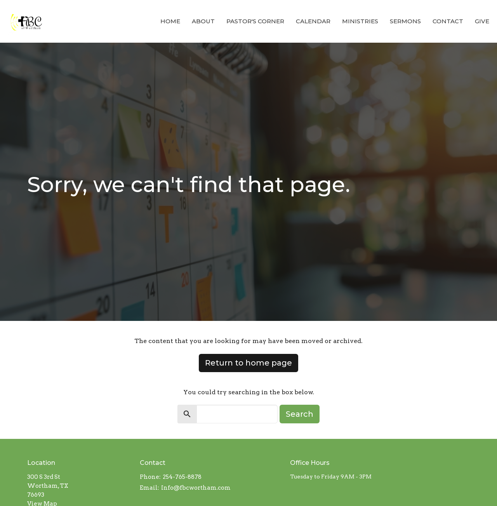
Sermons (405, 21)
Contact (448, 21)
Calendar (313, 21)
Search (299, 414)
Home (170, 21)
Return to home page (248, 362)
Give (482, 21)
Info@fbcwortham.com (196, 487)
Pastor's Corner (255, 21)
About (203, 21)
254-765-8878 (182, 476)
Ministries (360, 21)
